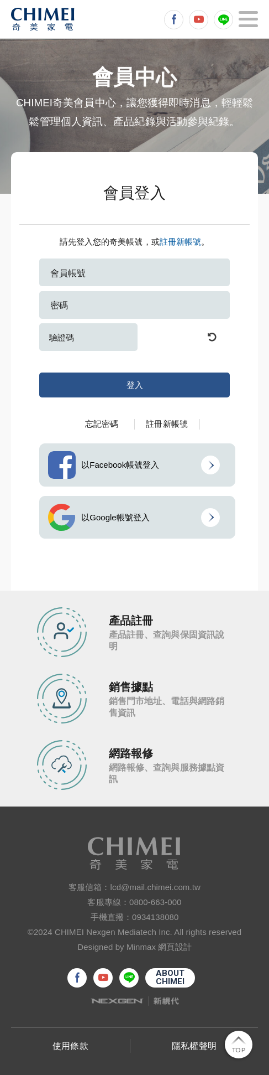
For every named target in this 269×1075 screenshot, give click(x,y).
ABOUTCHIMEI (170, 977)
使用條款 (70, 1046)
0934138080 (155, 917)
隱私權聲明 (194, 1046)
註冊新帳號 (181, 241)
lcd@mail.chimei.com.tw (155, 887)
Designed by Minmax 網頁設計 (134, 947)
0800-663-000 (155, 902)
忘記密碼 (101, 423)
